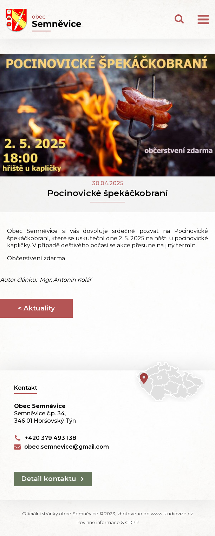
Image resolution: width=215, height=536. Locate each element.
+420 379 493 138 (50, 438)
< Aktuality (36, 308)
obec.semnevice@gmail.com (66, 446)
